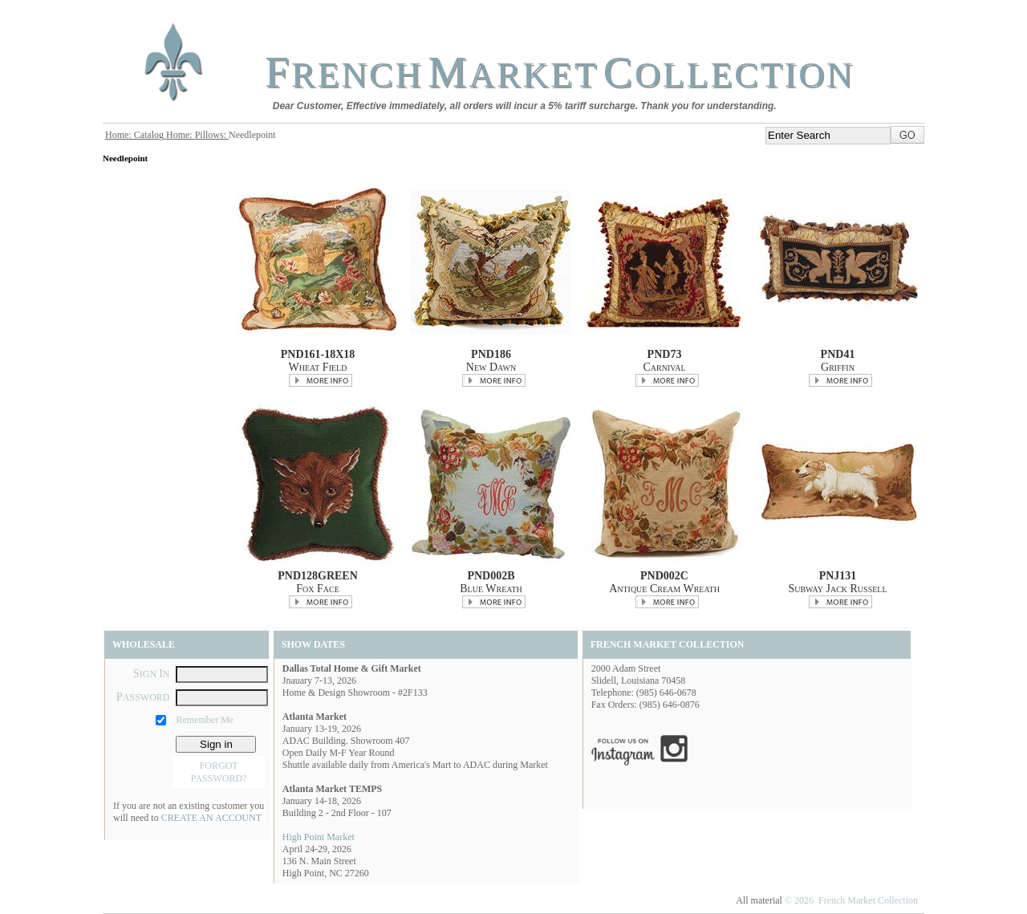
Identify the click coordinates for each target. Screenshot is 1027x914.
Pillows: (212, 134)
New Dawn (491, 367)
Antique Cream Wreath (664, 589)
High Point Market (318, 837)
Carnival (664, 367)
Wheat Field (318, 367)
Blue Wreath (491, 589)
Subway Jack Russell (837, 589)
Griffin (837, 367)
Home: (119, 134)
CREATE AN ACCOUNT (211, 817)
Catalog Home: (164, 134)
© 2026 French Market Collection (851, 900)
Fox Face (317, 589)
